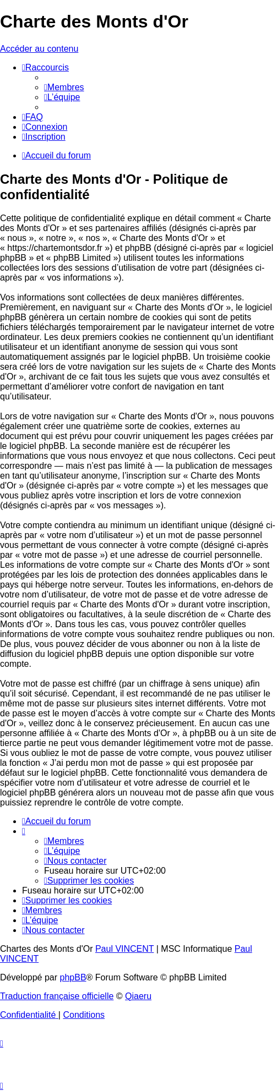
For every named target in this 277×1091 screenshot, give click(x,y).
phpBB (73, 977)
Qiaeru (138, 996)
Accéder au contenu (39, 48)
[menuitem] (64, 87)
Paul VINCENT (124, 948)
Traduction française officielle (56, 996)
